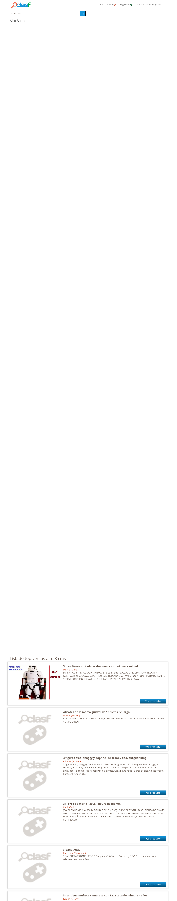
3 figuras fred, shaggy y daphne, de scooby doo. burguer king (104, 758)
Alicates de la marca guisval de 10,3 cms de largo (96, 712)
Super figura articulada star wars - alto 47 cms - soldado (101, 666)
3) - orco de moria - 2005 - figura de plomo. (92, 804)
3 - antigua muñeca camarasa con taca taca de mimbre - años (105, 895)
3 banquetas (71, 849)
